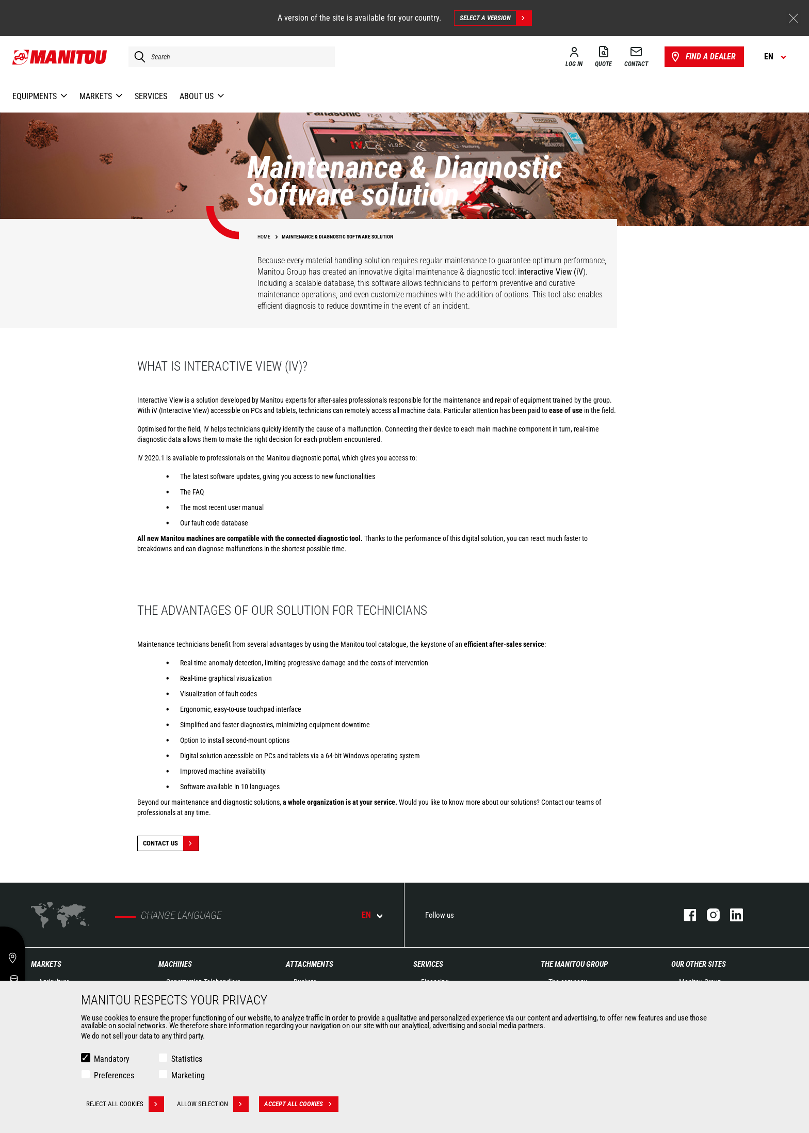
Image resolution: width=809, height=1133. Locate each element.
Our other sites (698, 964)
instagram (708, 914)
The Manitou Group (574, 964)
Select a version (495, 18)
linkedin (731, 914)
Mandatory (112, 1059)
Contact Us (171, 843)
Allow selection (213, 1104)
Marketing (188, 1075)
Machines (175, 964)
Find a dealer (702, 57)
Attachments (309, 964)
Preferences (114, 1075)
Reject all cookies (125, 1104)
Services (428, 964)
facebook (685, 914)
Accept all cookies (301, 1104)
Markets (46, 964)
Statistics (186, 1059)
